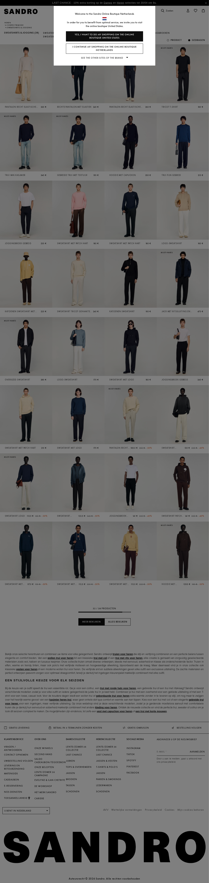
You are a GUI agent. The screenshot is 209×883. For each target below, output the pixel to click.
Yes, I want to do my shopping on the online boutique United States (104, 36)
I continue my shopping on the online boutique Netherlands (104, 48)
